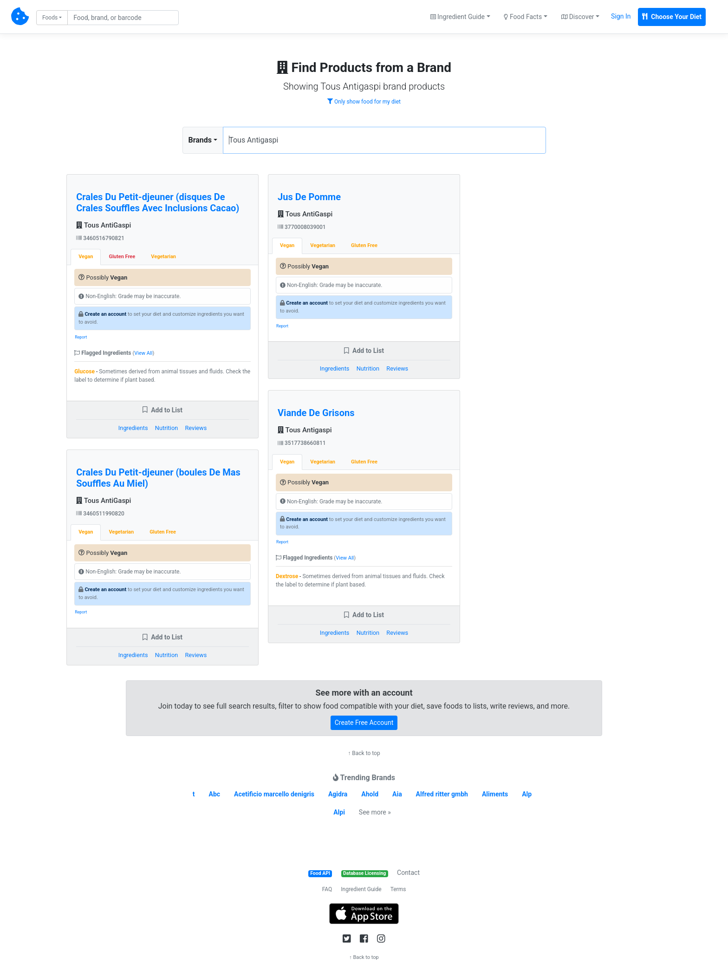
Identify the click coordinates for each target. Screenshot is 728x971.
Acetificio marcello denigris (274, 794)
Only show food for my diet (364, 101)
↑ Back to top (364, 753)
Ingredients (133, 427)
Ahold (369, 794)
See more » (375, 812)
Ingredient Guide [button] (457, 16)
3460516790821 (100, 238)
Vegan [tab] (85, 257)
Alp (527, 794)
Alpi (339, 812)
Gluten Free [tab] (122, 257)
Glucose (84, 371)
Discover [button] (577, 16)
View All (143, 353)
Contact (408, 872)
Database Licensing (364, 873)
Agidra (337, 794)
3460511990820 (100, 513)
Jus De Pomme (309, 196)
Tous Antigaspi (305, 430)
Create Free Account (364, 722)
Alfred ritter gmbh (442, 794)
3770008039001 (302, 227)
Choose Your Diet (672, 16)
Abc (215, 794)
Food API (320, 873)
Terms (398, 889)
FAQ (327, 889)
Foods (50, 17)
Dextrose (287, 576)
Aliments (495, 794)
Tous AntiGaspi (103, 225)
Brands (200, 140)
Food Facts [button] (523, 16)
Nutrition (166, 427)
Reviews (196, 427)
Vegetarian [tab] (163, 257)
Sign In (620, 16)
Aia (397, 794)
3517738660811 (302, 443)
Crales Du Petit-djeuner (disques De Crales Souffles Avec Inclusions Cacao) (157, 202)
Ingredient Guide (361, 889)
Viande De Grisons (316, 412)
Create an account (105, 314)
